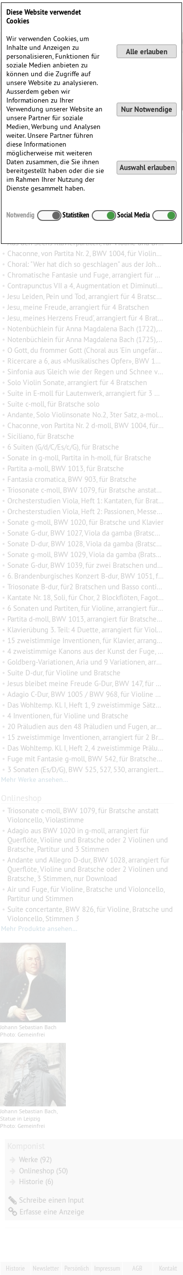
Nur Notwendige (146, 109)
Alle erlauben (146, 51)
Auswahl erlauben (147, 167)
